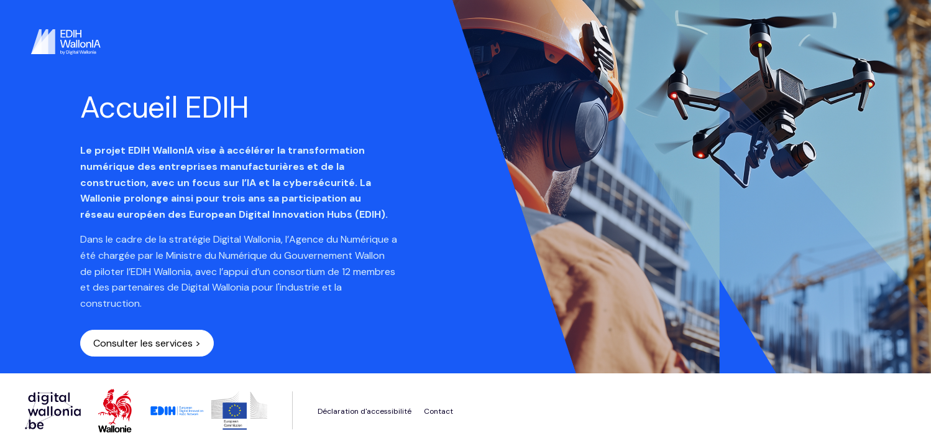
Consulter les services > (147, 343)
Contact (438, 411)
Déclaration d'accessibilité (364, 411)
